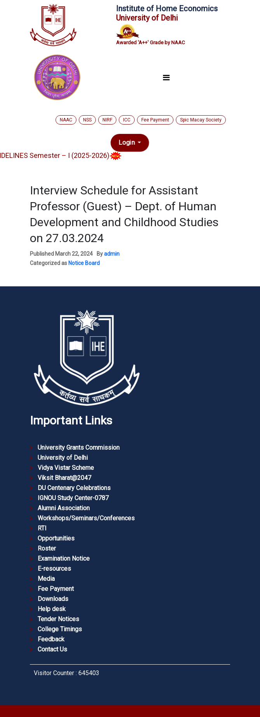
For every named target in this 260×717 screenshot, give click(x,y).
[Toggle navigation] (166, 78)
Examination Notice (64, 558)
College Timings (60, 629)
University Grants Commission (79, 447)
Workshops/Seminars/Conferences (86, 518)
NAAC (66, 120)
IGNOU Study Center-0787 (73, 498)
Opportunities (56, 538)
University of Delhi (63, 457)
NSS (87, 120)
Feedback (51, 639)
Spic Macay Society (201, 120)
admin (112, 254)
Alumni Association (64, 508)
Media (46, 578)
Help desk (52, 609)
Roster (47, 548)
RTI (42, 528)
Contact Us (52, 649)
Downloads (53, 599)
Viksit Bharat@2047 (64, 477)
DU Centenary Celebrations (74, 488)
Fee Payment (155, 120)
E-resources (54, 568)
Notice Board (84, 263)
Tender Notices (58, 619)
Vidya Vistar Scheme (66, 467)
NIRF (107, 120)
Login (127, 143)
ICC (126, 120)
